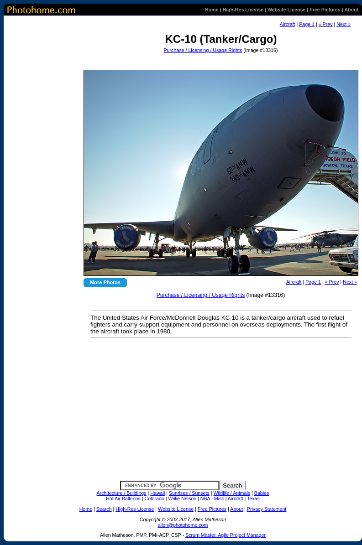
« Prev (326, 24)
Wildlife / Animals (232, 493)
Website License (286, 9)
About (351, 9)
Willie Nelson (182, 498)
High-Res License (243, 9)
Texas (253, 498)
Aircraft (287, 24)
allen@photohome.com (183, 525)
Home (212, 9)
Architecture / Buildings (122, 493)
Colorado (154, 498)
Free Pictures (325, 9)
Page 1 (307, 24)
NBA (205, 498)
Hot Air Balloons (123, 498)
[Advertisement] (220, 61)
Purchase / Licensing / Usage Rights (203, 50)
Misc (219, 498)
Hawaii (157, 493)
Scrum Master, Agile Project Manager (225, 535)
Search (104, 509)
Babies (261, 493)
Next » (343, 24)
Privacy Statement (266, 509)
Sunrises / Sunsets (189, 493)
